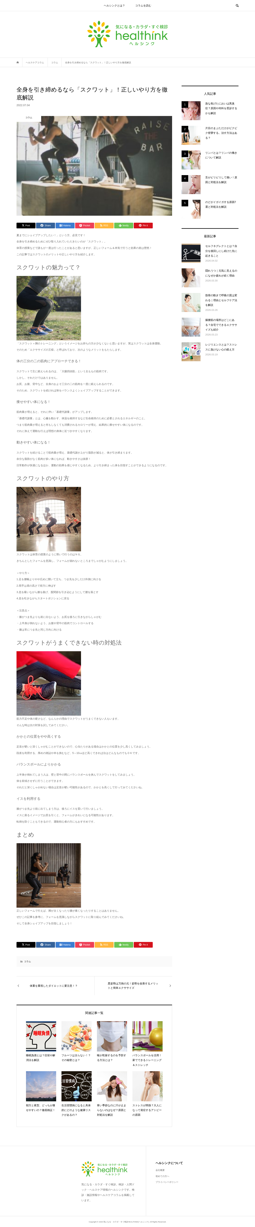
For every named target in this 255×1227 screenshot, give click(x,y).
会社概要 (160, 1170)
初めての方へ (162, 1176)
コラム (27, 961)
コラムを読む (143, 5)
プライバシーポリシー (167, 1182)
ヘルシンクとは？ (114, 5)
